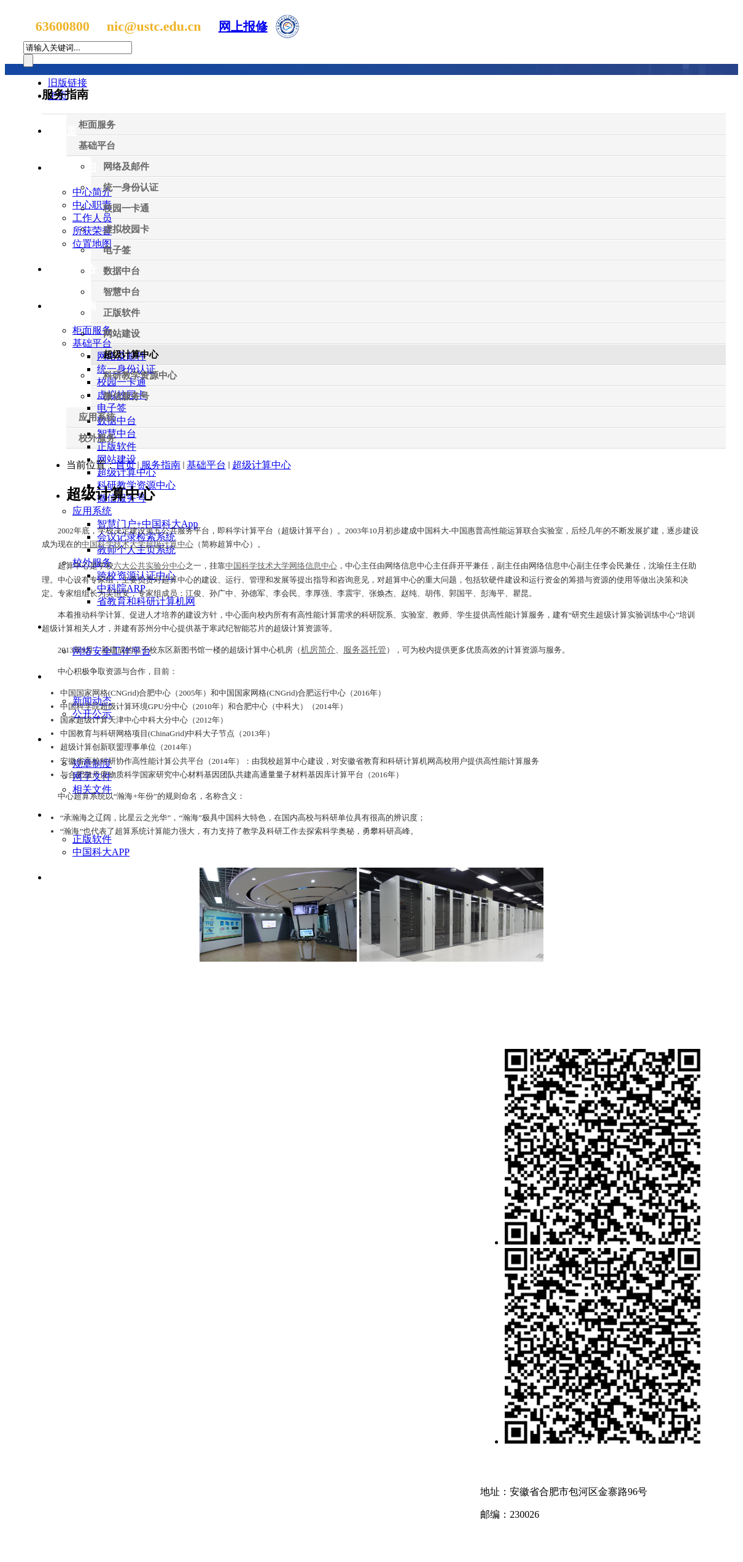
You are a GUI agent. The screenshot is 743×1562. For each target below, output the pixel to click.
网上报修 (243, 26)
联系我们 (503, 1466)
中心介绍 (76, 167)
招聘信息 (76, 877)
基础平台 (206, 465)
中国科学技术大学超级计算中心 (137, 544)
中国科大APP (101, 852)
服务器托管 (364, 649)
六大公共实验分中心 (149, 565)
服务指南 (76, 305)
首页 (125, 465)
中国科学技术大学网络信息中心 (281, 565)
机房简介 (318, 649)
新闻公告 (76, 269)
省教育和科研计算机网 (146, 601)
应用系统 (92, 511)
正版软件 (92, 839)
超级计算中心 (126, 472)
